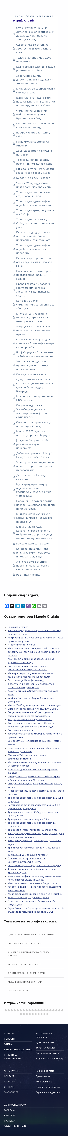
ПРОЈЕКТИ (9, 1081)
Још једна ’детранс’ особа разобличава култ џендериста (32, 444)
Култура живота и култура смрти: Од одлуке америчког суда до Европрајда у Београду (34, 385)
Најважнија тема (45, 1070)
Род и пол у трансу (28, 574)
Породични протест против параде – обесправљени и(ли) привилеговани (35, 504)
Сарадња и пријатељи (48, 1087)
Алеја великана (44, 1081)
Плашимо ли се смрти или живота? (33, 143)
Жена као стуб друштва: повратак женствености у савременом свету (32, 565)
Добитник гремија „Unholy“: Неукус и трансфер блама (34, 455)
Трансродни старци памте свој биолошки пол (33, 194)
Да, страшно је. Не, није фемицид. (31, 477)
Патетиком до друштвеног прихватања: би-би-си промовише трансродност (33, 236)
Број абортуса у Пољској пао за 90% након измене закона (34, 354)
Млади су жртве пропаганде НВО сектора (34, 398)
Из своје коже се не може (32, 543)
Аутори (30, 15)
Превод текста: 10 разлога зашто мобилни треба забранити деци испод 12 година (33, 289)
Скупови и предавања (48, 1092)
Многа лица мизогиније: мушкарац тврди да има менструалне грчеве (32, 317)
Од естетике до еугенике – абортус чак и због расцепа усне (34, 48)
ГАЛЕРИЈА (9, 1110)
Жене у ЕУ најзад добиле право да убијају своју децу (33, 185)
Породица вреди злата (31, 374)
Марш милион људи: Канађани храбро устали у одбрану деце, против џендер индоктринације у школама (35, 532)
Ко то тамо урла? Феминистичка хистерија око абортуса (35, 304)
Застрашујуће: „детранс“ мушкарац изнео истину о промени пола (33, 365)
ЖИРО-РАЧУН (11, 1070)
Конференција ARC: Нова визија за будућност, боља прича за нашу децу (33, 552)
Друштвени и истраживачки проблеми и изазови (30, 954)
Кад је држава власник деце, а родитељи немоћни (35, 68)
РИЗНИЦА (9, 1120)
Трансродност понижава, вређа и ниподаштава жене (34, 161)
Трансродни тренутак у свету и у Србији (35, 212)
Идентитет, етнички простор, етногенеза (31, 934)
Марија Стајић (45, 15)
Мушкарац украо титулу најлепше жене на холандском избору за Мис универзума (33, 490)
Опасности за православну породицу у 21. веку (33, 424)
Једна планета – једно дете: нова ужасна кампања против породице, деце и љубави (35, 101)
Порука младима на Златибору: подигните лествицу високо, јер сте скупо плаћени (32, 411)
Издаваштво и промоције (50, 1058)
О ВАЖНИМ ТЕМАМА (15, 1126)
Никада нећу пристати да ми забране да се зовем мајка (35, 170)
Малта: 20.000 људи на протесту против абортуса (33, 433)
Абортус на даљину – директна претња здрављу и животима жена (34, 79)
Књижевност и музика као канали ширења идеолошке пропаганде (34, 517)
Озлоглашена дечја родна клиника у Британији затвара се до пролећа (35, 343)
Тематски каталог (45, 1047)
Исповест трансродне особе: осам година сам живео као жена (34, 262)
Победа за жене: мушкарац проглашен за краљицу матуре (33, 274)
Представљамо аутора (48, 1053)
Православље (43, 1076)
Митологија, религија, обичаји (25, 943)
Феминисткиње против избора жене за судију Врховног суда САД (31, 114)
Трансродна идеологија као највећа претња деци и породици (34, 249)
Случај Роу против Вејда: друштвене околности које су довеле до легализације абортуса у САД (35, 33)
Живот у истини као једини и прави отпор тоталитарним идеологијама (35, 466)
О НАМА (8, 1044)
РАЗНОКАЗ (9, 1115)
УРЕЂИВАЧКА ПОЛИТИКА (18, 1049)
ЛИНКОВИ (9, 1087)
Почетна (18, 15)
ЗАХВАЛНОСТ (11, 1092)
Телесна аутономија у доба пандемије (33, 59)
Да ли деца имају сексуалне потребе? (34, 152)
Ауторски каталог (45, 1042)
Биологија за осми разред (33, 178)
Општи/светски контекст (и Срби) (26, 973)
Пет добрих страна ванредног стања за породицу (35, 125)
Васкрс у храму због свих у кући (33, 134)
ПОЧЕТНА (9, 1033)
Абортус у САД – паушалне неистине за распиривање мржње (33, 330)
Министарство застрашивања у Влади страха (35, 90)
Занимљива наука (18, 990)
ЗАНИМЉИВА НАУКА (15, 1104)
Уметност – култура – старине (24, 964)
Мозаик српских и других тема (25, 981)
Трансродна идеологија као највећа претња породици (34, 203)
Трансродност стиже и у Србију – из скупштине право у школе (35, 223)
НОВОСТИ (9, 1038)
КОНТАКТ (9, 1076)
